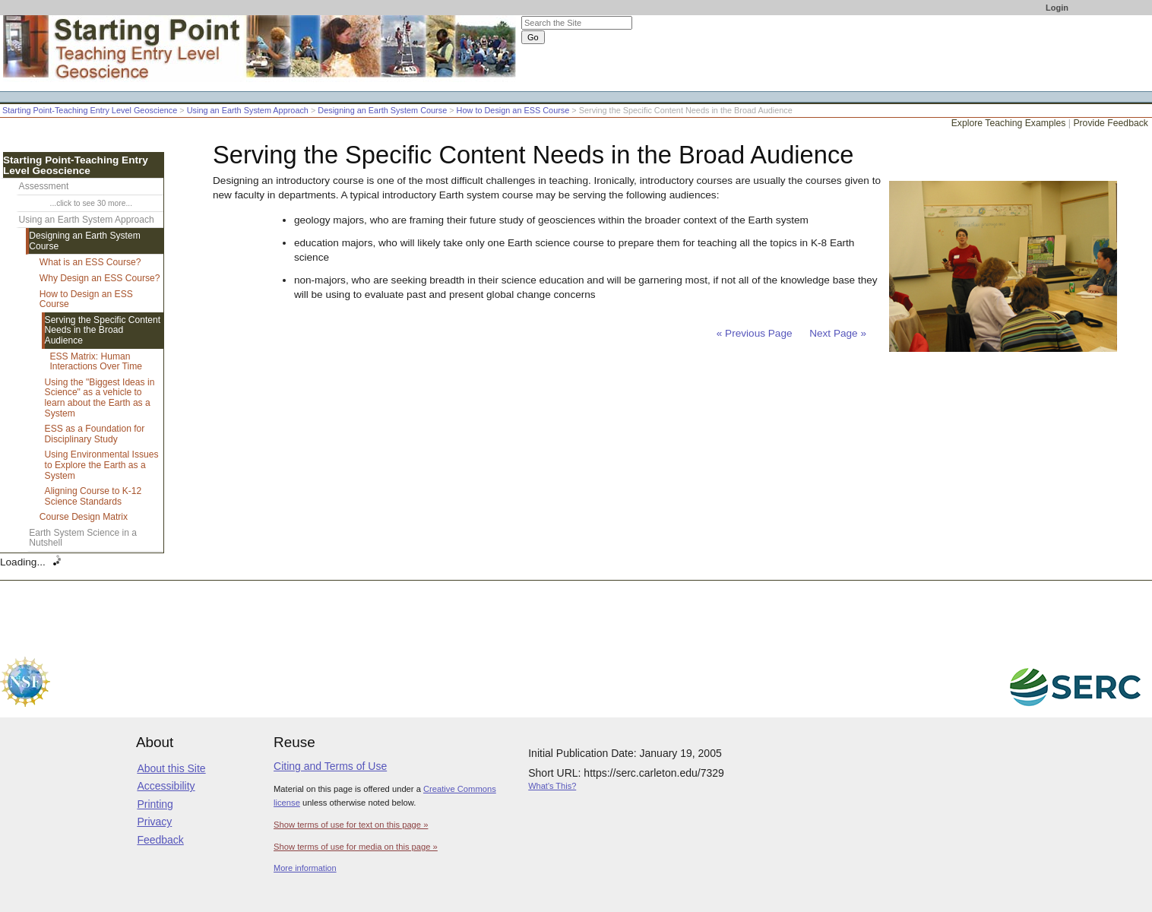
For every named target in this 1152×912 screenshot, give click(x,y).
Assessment (44, 186)
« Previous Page (755, 333)
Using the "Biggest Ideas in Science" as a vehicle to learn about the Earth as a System (100, 398)
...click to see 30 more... (91, 203)
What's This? (552, 785)
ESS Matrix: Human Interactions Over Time (95, 361)
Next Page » (836, 333)
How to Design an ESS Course (513, 110)
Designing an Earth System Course (382, 110)
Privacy (154, 821)
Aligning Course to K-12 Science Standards (93, 496)
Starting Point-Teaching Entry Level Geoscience (89, 110)
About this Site (171, 768)
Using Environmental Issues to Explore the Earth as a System (102, 464)
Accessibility (166, 786)
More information (305, 867)
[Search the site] (576, 23)
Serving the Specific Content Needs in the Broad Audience (103, 330)
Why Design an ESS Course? (100, 278)
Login (1057, 7)
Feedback (160, 840)
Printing (154, 804)
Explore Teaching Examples (1008, 123)
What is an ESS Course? (90, 262)
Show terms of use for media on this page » (356, 846)
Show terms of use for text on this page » (351, 824)
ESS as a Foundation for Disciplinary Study (95, 434)
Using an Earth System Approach (248, 110)
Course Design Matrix (84, 516)
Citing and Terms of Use (330, 766)
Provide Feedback (1110, 123)
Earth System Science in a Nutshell (83, 538)
